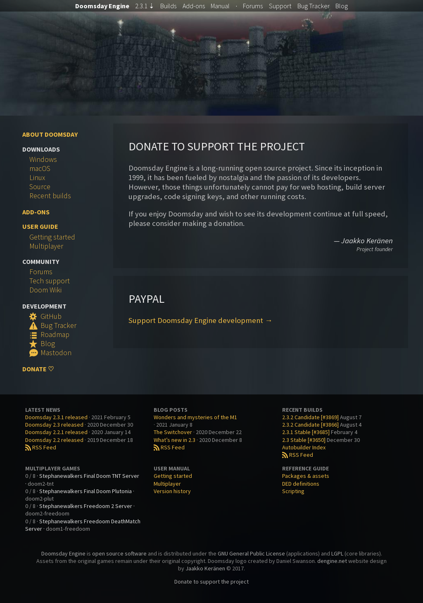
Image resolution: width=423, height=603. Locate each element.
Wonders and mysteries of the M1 (195, 417)
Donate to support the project (211, 581)
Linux (37, 177)
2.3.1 (144, 6)
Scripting (293, 491)
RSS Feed (40, 447)
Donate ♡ (38, 369)
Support (280, 6)
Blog (341, 6)
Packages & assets (305, 476)
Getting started (52, 237)
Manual (220, 6)
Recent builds (50, 195)
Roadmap (49, 334)
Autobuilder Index (304, 447)
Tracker (313, 6)
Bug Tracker (52, 325)
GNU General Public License (251, 553)
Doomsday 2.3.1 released (56, 417)
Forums (253, 6)
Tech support (49, 280)
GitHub (45, 316)
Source (39, 186)
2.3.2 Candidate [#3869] (310, 417)
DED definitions (300, 483)
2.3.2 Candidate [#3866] (310, 424)
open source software (119, 553)
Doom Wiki (45, 289)
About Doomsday (50, 134)
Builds (168, 6)
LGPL (337, 553)
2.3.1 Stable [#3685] (306, 432)
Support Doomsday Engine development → (200, 320)
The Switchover (173, 432)
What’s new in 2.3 (174, 440)
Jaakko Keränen (205, 568)
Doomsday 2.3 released (54, 424)
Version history (172, 491)
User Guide (40, 226)
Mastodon (50, 352)
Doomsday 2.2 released (54, 440)
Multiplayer (46, 246)
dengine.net (332, 561)
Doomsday (102, 6)
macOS (39, 168)
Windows (43, 159)
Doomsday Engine (63, 553)
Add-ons (194, 6)
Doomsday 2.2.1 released (56, 432)
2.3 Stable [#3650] (304, 440)
